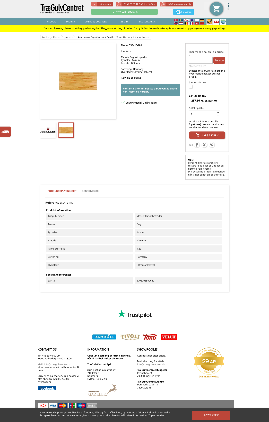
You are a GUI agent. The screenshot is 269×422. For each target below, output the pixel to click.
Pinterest (211, 144)
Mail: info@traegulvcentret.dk (55, 364)
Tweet (204, 144)
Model (124, 45)
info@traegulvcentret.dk (179, 4)
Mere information (137, 415)
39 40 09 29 (139, 4)
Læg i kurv (207, 135)
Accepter (211, 415)
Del (196, 144)
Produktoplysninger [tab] (62, 191)
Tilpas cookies (156, 415)
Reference (52, 202)
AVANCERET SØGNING (124, 12)
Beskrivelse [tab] (90, 191)
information (105, 4)
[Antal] (202, 114)
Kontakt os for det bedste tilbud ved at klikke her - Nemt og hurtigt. (150, 90)
